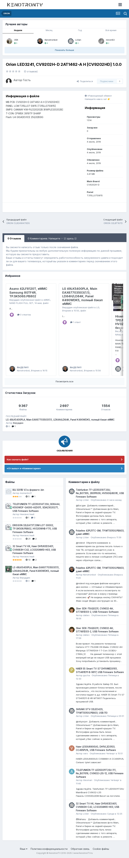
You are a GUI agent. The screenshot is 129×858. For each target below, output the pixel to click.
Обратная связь (80, 848)
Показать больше (64, 50)
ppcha (86, 675)
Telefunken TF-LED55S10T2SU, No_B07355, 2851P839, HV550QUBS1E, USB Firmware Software (100, 493)
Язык (23, 848)
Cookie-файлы (101, 848)
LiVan (78, 39)
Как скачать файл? (18, 459)
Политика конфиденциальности (49, 848)
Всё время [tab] (110, 30)
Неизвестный (27, 514)
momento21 (26, 493)
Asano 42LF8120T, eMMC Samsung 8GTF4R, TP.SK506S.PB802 (28, 292)
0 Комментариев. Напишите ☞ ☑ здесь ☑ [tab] (52, 238)
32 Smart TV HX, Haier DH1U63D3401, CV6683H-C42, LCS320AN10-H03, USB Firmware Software (34, 549)
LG (97, 307)
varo (85, 753)
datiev (86, 615)
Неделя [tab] (18, 30)
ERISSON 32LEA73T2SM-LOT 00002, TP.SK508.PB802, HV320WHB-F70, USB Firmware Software (35, 529)
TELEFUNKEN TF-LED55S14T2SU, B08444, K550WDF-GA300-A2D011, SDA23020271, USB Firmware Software (36, 507)
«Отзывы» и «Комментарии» (24, 468)
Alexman (87, 780)
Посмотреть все (64, 381)
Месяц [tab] (49, 30)
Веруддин (14, 299)
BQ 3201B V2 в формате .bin (28, 490)
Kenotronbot (51, 39)
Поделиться (85, 81)
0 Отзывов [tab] (14, 238)
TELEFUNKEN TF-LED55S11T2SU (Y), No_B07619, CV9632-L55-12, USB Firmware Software (99, 773)
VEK (16, 39)
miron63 (110, 39)
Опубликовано (106, 500)
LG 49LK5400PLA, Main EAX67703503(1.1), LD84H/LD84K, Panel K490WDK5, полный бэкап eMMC (82, 296)
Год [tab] (80, 30)
